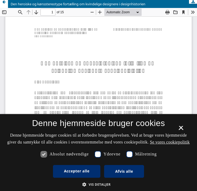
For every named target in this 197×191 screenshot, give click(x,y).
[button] (98, 184)
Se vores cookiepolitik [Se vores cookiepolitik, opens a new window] (170, 142)
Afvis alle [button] (124, 171)
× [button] (181, 129)
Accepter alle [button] (76, 170)
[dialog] (98, 152)
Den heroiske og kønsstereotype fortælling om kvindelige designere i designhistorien (78, 4)
